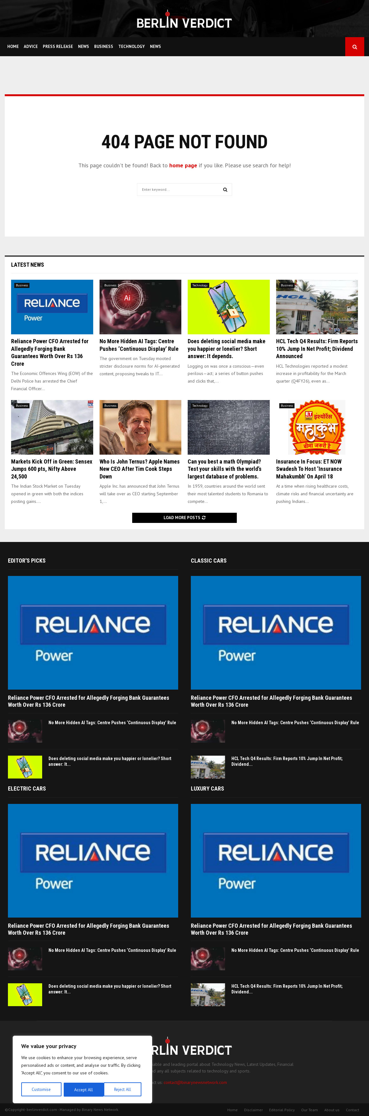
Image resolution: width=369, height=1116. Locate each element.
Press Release (58, 46)
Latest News (27, 264)
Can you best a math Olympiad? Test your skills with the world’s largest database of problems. (225, 469)
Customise (41, 1090)
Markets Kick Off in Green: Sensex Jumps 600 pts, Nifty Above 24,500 (51, 469)
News (83, 46)
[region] (82, 1070)
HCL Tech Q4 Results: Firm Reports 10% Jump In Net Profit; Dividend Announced (317, 348)
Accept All (123, 1090)
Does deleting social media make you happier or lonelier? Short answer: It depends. (226, 348)
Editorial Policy (282, 1109)
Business (103, 46)
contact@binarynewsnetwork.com (195, 1082)
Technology (131, 46)
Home (13, 46)
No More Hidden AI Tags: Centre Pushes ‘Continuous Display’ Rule (112, 722)
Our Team (309, 1109)
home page (183, 165)
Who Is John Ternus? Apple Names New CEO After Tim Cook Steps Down (140, 469)
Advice (31, 46)
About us (332, 1109)
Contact (352, 1109)
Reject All (82, 1090)
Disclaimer (253, 1109)
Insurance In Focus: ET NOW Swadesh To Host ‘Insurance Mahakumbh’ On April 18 (309, 469)
